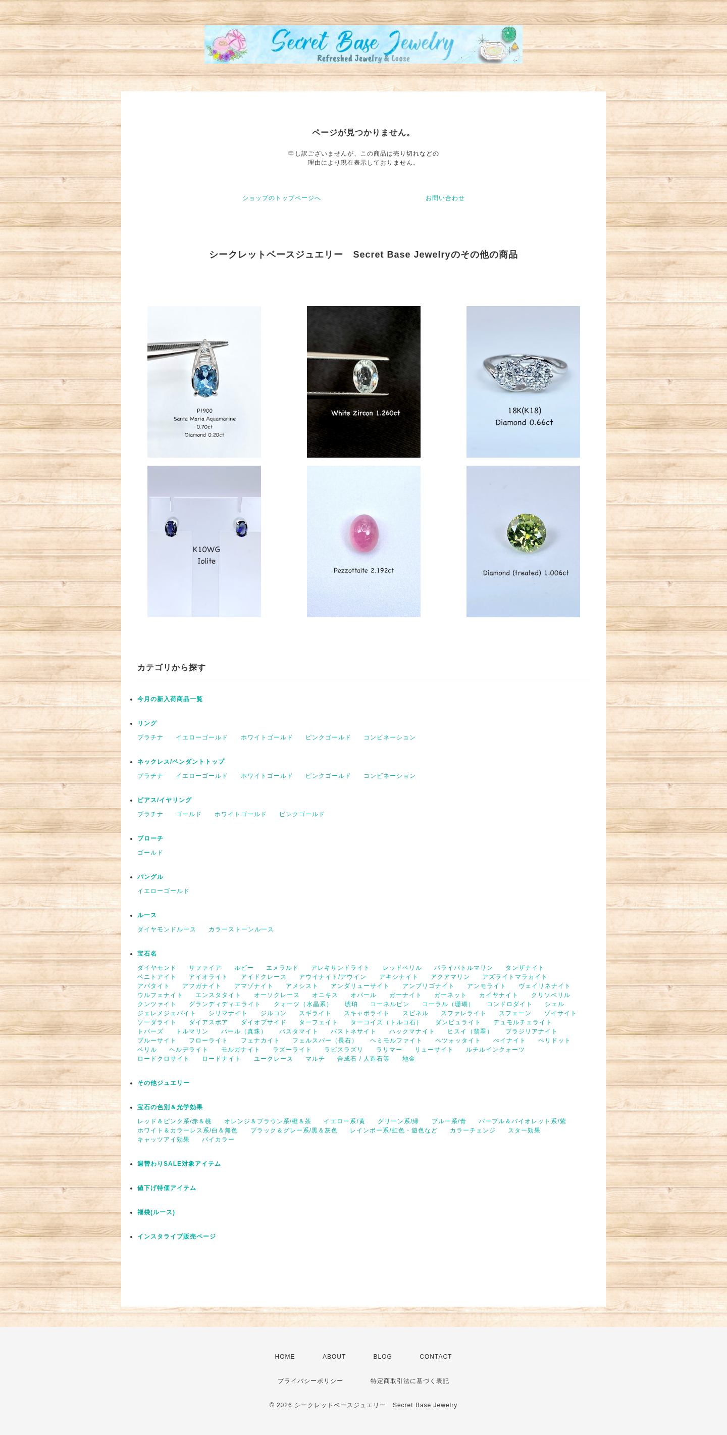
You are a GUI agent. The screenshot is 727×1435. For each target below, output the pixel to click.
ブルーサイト (157, 1040)
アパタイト (153, 985)
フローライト (208, 1040)
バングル (150, 876)
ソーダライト (157, 1022)
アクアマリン (450, 976)
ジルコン (274, 1013)
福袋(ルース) (156, 1212)
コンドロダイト (510, 1004)
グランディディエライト (225, 1004)
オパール (363, 995)
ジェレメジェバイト (166, 1013)
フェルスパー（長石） (325, 1040)
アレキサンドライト (340, 967)
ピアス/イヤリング (164, 800)
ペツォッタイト (458, 1040)
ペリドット (554, 1040)
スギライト (315, 1013)
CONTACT (436, 1356)
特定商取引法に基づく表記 (410, 1380)
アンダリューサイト (360, 985)
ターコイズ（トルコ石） (386, 1022)
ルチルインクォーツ (495, 1049)
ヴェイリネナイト (544, 985)
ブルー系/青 (449, 1121)
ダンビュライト (458, 1022)
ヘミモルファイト (396, 1040)
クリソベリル (550, 995)
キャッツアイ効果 (163, 1139)
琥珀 (351, 1004)
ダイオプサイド (264, 1022)
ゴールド (189, 814)
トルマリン (192, 1031)
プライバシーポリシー (310, 1380)
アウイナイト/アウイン (333, 976)
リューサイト (434, 1049)
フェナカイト (260, 1040)
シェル (554, 1004)
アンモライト (486, 985)
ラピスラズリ (344, 1049)
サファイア (205, 967)
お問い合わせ (445, 198)
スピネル (415, 1013)
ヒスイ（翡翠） (470, 1031)
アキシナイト (399, 976)
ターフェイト (318, 1022)
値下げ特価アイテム (166, 1188)
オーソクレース (277, 995)
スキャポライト (367, 1013)
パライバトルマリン (463, 967)
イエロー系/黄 (344, 1121)
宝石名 (147, 953)
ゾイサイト (560, 1013)
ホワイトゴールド (267, 737)
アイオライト (208, 976)
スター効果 (524, 1130)
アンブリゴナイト (428, 985)
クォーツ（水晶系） (303, 1004)
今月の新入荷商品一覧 (170, 699)
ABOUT (334, 1356)
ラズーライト (292, 1049)
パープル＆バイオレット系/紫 (522, 1121)
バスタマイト (299, 1031)
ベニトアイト (157, 976)
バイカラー (218, 1139)
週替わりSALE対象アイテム (179, 1163)
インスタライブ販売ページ (176, 1236)
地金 (409, 1058)
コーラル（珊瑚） (448, 1004)
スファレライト (464, 1013)
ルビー (244, 967)
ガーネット (450, 995)
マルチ (315, 1058)
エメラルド (282, 967)
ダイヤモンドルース (166, 929)
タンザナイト (525, 967)
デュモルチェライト (522, 1022)
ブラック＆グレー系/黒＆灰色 (294, 1130)
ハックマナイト (412, 1031)
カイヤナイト (498, 995)
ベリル (147, 1049)
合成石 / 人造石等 (363, 1058)
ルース (147, 915)
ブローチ (150, 838)
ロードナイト (221, 1058)
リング (147, 723)
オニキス (325, 995)
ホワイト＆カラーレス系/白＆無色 (187, 1130)
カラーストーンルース (241, 929)
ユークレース (273, 1058)
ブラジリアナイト (531, 1031)
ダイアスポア (208, 1022)
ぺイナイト (509, 1040)
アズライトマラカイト (515, 976)
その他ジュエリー (163, 1082)
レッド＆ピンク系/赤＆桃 (174, 1121)
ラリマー (389, 1049)
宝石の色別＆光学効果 (170, 1107)
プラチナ (150, 737)
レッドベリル (402, 967)
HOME (285, 1356)
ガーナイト (405, 995)
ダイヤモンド (157, 967)
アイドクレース (264, 976)
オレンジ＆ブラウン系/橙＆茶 (267, 1121)
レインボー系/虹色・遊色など (393, 1130)
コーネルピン (389, 1004)
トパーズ (150, 1031)
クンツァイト (157, 1004)
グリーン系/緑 (398, 1121)
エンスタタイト (218, 995)
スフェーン (515, 1013)
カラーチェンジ (473, 1130)
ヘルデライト (189, 1049)
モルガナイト (241, 1049)
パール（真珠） (244, 1031)
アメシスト (302, 985)
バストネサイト (354, 1031)
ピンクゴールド (328, 737)
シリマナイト (228, 1013)
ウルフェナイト (160, 995)
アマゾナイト (254, 985)
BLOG (383, 1356)
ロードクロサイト (163, 1058)
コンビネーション (390, 737)
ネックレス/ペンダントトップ (181, 761)
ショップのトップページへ (281, 198)
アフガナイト (202, 985)
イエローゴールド (202, 737)
